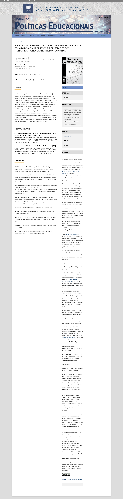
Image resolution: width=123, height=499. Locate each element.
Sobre (17, 35)
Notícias (62, 35)
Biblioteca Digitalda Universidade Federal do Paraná (62, 8)
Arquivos (31, 35)
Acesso (106, 17)
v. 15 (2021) (29, 41)
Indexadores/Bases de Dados (46, 35)
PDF (66, 87)
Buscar (104, 35)
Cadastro (99, 17)
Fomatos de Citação (70, 124)
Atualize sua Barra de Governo (30, 1)
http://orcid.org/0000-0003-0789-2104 (23, 68)
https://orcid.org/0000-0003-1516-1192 (23, 61)
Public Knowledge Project (72, 234)
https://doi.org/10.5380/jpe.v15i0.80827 (29, 75)
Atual (23, 35)
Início (16, 41)
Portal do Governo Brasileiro (12, 1)
